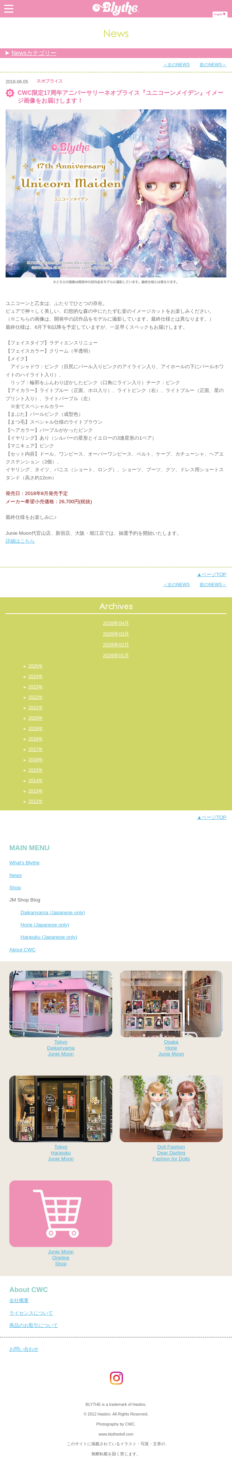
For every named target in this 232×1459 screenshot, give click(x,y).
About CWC (22, 949)
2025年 (35, 666)
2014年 (35, 780)
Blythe (116, 9)
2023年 (35, 687)
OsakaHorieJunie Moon (171, 1014)
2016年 (35, 759)
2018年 (35, 739)
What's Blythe (24, 862)
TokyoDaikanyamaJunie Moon (60, 1014)
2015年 (35, 770)
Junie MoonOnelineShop (60, 1223)
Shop (15, 887)
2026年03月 (116, 634)
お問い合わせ (23, 1349)
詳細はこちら (20, 541)
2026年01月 (116, 655)
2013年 (35, 791)
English (218, 14)
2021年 (35, 707)
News (15, 875)
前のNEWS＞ (213, 64)
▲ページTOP (211, 574)
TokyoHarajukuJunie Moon (60, 1118)
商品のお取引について (33, 1325)
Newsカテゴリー (34, 53)
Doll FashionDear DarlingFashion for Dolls (171, 1118)
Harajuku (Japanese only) (49, 937)
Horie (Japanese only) (45, 925)
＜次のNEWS (176, 64)
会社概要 (19, 1300)
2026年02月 (116, 644)
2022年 (35, 697)
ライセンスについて (31, 1313)
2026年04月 (116, 623)
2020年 (35, 718)
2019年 (35, 728)
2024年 (35, 676)
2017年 (35, 749)
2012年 (35, 801)
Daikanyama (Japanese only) (53, 912)
